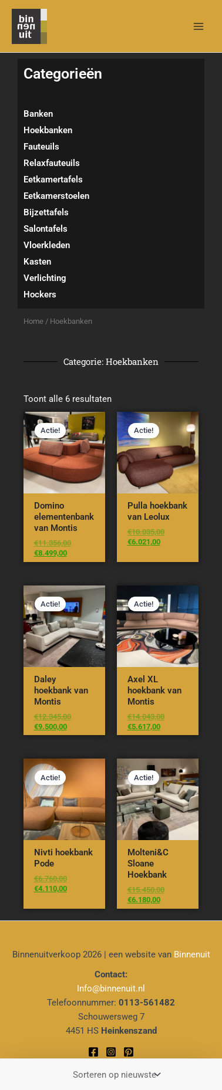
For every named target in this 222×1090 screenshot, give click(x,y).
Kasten (37, 261)
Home (33, 321)
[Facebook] (93, 1052)
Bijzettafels (46, 212)
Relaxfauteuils (51, 163)
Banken (38, 114)
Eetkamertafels (53, 179)
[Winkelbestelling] (116, 1074)
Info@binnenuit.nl (111, 988)
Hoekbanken (47, 130)
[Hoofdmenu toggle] (198, 26)
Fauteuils (41, 146)
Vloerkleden (46, 245)
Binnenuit (192, 954)
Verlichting (44, 278)
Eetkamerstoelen (56, 196)
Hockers (39, 294)
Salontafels (45, 229)
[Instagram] (111, 1052)
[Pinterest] (128, 1052)
